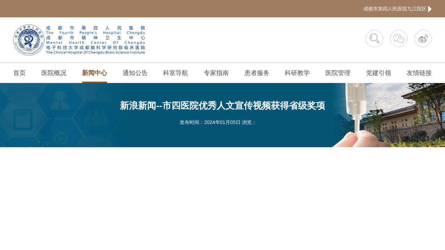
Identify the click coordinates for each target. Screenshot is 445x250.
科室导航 (175, 72)
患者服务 (256, 72)
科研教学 (297, 72)
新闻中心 (94, 72)
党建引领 (378, 72)
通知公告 (135, 72)
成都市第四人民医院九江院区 (397, 8)
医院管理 (337, 72)
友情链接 (419, 72)
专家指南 (216, 72)
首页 (19, 72)
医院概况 (53, 72)
